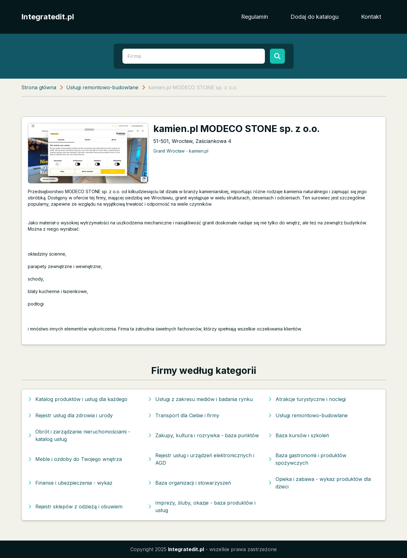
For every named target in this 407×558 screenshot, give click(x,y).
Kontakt (371, 16)
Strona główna (38, 87)
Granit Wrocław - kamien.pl (180, 151)
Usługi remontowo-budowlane (102, 87)
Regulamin (254, 16)
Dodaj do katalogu (314, 16)
